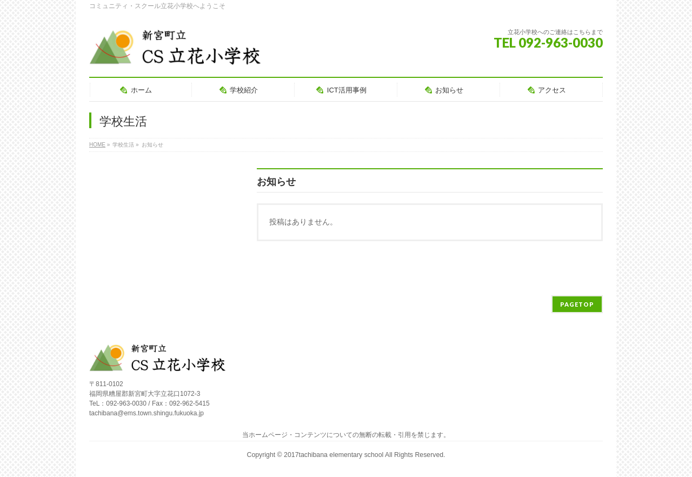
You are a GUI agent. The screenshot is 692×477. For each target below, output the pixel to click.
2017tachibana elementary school (334, 455)
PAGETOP (577, 304)
